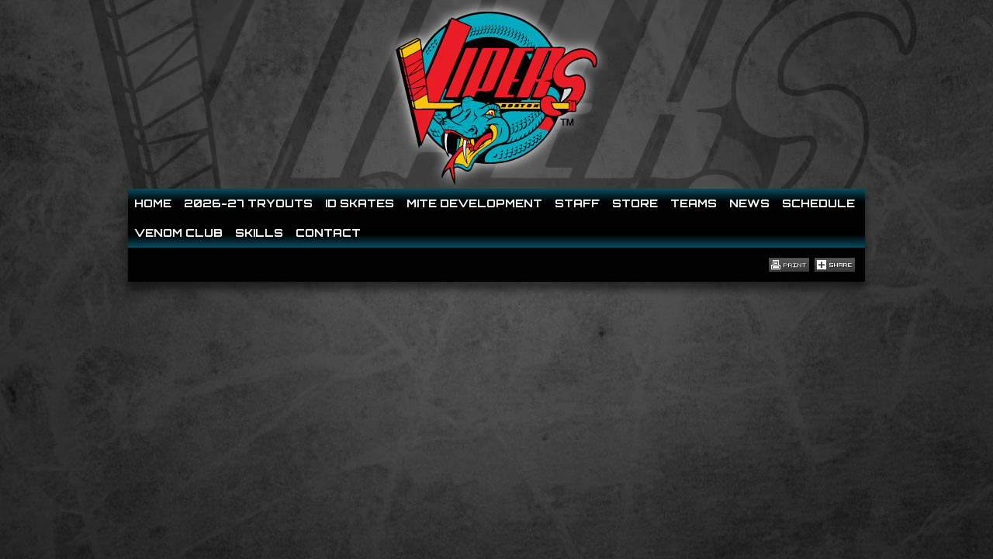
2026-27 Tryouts (248, 203)
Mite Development (474, 203)
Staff (577, 203)
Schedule (818, 203)
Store (635, 203)
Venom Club (178, 232)
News (749, 203)
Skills (259, 232)
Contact (328, 232)
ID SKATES (359, 203)
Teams (693, 203)
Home (152, 203)
